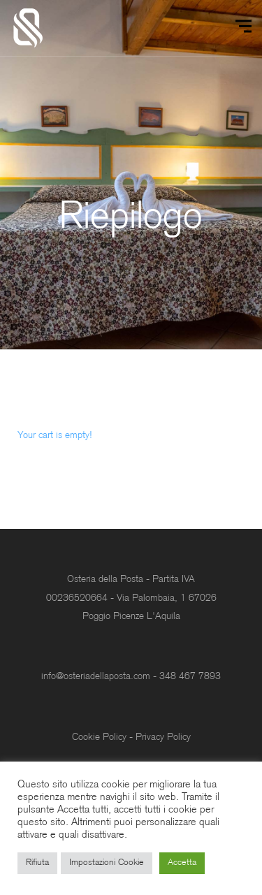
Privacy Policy (163, 737)
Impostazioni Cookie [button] (106, 863)
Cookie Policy (99, 737)
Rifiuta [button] (37, 863)
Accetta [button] (182, 863)
